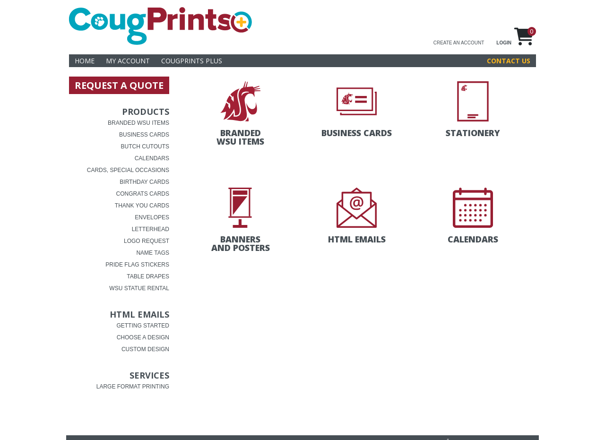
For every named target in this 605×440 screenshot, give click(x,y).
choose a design (143, 337)
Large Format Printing (132, 386)
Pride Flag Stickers (137, 264)
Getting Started (142, 325)
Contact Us (508, 60)
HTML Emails (139, 314)
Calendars (152, 158)
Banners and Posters (240, 243)
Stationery (473, 132)
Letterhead (150, 229)
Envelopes (152, 217)
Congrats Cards (142, 193)
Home (85, 60)
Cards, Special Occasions (128, 170)
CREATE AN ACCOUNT (458, 42)
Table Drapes (148, 276)
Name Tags (152, 253)
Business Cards (144, 134)
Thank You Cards (142, 205)
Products (145, 111)
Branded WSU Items (138, 123)
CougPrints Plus (191, 60)
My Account (128, 60)
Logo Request (146, 241)
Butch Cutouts (145, 146)
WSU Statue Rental (139, 288)
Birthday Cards (144, 182)
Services (149, 375)
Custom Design (145, 349)
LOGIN (503, 42)
